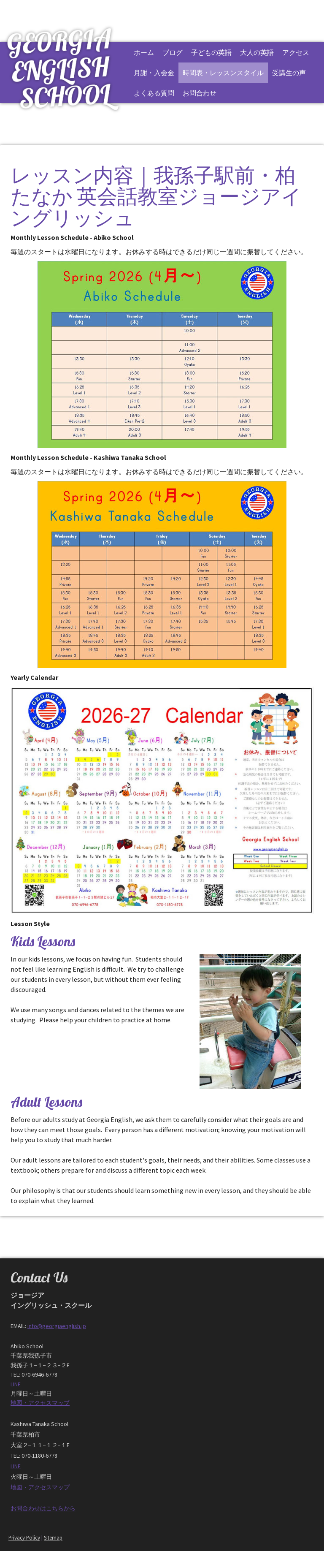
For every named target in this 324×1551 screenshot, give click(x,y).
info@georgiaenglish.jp (56, 1326)
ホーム (144, 52)
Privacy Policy (24, 1537)
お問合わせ (199, 93)
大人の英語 (257, 52)
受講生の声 (289, 72)
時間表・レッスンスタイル (223, 72)
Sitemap (53, 1537)
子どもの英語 (211, 52)
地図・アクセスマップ (40, 1403)
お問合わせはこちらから (43, 1508)
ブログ (172, 52)
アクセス (295, 52)
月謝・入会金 (154, 72)
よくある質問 (154, 93)
